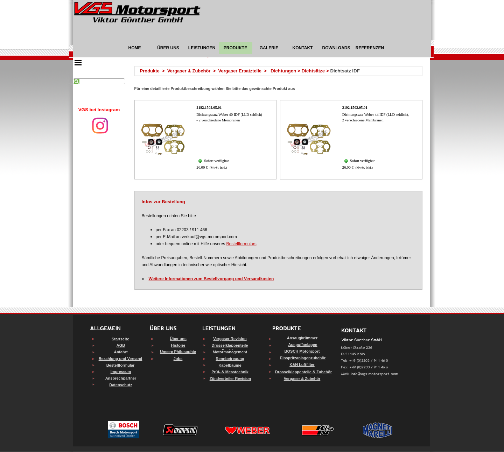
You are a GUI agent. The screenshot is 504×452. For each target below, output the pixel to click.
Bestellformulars (241, 243)
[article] (205, 139)
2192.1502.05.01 (209, 108)
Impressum (121, 371)
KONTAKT (303, 47)
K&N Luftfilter (302, 364)
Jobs (178, 358)
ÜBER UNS (168, 47)
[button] (369, 374)
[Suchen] (99, 81)
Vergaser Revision (229, 339)
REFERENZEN (370, 47)
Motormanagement (230, 352)
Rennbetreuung (230, 358)
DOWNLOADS (336, 47)
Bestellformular (120, 365)
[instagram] (100, 125)
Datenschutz (120, 385)
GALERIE (269, 47)
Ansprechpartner (120, 378)
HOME (134, 47)
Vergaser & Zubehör (189, 70)
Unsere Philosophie (178, 351)
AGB (121, 345)
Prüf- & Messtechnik (229, 372)
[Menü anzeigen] (78, 62)
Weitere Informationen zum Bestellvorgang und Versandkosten (211, 278)
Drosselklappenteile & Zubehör (303, 372)
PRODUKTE (235, 47)
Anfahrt (120, 352)
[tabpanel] (99, 109)
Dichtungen (283, 70)
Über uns (178, 339)
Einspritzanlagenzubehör (303, 358)
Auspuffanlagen (302, 344)
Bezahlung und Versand (120, 358)
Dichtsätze (313, 70)
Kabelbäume (229, 365)
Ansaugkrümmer (302, 338)
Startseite (120, 339)
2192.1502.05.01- (355, 108)
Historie (178, 345)
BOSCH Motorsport (302, 351)
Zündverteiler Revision (230, 378)
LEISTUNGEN (201, 47)
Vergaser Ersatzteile (239, 70)
